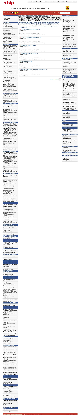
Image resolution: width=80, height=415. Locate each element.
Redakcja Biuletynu (66, 159)
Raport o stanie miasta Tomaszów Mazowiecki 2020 (68, 38)
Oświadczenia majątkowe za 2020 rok (9, 370)
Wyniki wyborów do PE (7, 378)
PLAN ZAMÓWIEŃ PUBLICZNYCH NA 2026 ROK (9, 95)
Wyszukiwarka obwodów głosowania (9, 396)
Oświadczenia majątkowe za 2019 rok (9, 374)
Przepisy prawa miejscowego (68, 63)
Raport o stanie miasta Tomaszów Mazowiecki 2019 (68, 40)
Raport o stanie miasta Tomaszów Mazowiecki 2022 (68, 33)
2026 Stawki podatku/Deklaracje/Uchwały (70, 62)
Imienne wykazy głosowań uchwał (9, 34)
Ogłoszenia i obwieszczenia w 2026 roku (10, 48)
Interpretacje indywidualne (67, 67)
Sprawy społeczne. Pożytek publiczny (9, 330)
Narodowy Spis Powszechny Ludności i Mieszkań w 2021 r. (9, 238)
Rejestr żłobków (65, 147)
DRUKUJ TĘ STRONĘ (55, 79)
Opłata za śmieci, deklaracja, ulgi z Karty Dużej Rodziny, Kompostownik (69, 70)
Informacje (5, 56)
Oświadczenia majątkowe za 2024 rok (9, 351)
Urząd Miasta (26, 15)
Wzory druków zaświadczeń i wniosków (69, 72)
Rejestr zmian (54, 1)
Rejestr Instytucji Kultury (67, 137)
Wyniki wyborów (6, 395)
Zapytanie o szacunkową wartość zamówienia (8, 295)
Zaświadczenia (65, 71)
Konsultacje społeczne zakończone (69, 125)
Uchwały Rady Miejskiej (67, 22)
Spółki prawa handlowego (67, 138)
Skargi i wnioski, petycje (7, 83)
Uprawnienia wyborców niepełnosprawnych (7, 343)
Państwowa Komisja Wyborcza (8, 390)
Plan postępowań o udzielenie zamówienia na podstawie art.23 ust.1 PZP (9, 115)
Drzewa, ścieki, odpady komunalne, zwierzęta (9, 324)
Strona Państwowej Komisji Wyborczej (9, 275)
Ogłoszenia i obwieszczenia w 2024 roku (10, 51)
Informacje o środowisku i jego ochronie (69, 131)
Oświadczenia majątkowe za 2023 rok (9, 354)
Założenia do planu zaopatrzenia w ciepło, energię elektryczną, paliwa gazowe (70, 96)
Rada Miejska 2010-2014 (7, 40)
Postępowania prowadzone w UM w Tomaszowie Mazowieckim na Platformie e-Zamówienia (10, 110)
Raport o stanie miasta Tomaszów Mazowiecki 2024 (68, 29)
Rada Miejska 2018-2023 (7, 37)
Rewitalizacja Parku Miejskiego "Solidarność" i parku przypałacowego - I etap (10, 153)
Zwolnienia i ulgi (65, 66)
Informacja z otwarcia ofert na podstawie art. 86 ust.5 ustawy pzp (10, 287)
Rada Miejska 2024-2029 (7, 25)
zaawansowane (74, 12)
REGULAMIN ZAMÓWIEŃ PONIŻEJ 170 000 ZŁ (9, 97)
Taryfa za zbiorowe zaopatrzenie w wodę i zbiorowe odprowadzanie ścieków (70, 109)
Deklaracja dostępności (71, 1)
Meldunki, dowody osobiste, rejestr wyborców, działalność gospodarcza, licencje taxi (9, 326)
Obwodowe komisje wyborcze (8, 231)
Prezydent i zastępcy (6, 23)
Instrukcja (37, 1)
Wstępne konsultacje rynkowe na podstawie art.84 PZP (8, 193)
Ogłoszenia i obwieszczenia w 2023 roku (10, 52)
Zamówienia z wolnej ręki (7, 181)
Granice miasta (5, 19)
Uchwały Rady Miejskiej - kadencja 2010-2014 (69, 42)
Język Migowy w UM (6, 80)
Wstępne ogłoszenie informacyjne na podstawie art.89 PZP (9, 186)
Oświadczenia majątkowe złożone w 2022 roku (10, 365)
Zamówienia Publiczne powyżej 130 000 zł (10, 178)
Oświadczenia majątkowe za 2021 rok (9, 367)
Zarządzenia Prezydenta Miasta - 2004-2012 (69, 24)
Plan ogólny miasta (66, 50)
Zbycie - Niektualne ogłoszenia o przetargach (26, 16)
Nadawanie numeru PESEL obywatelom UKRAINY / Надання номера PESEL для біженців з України (10, 46)
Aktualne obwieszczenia (67, 55)
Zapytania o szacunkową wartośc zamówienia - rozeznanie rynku (8, 191)
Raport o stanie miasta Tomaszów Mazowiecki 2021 (68, 36)
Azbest (64, 98)
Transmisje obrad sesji (7, 33)
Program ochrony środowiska (68, 93)
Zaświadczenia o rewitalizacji (8, 309)
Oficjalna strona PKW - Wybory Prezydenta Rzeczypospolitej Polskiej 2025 (10, 227)
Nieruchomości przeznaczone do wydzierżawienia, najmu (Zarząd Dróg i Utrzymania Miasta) (9, 78)
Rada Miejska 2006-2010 (7, 42)
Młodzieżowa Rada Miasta (7, 41)
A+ (20, 12)
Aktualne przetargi (6, 280)
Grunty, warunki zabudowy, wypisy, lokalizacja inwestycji (9, 320)
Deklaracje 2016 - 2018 (67, 65)
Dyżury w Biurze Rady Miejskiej (8, 27)
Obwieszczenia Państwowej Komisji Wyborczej (9, 256)
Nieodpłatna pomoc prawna (8, 71)
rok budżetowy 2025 (66, 113)
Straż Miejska (65, 141)
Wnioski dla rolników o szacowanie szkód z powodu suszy (10, 314)
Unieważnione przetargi (7, 283)
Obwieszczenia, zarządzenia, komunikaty (10, 379)
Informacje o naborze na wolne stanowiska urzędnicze (8, 68)
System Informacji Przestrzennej (68, 51)
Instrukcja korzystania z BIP (67, 160)
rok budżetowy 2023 (66, 116)
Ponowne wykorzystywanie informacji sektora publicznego (9, 333)
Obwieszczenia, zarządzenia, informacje (10, 386)
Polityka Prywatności (66, 158)
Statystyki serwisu (7, 414)
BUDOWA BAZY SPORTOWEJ (8, 108)
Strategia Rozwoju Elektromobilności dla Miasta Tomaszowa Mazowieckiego (69, 84)
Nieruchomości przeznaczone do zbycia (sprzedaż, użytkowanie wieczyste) (10, 73)
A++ (23, 12)
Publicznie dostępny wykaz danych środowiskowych (69, 130)
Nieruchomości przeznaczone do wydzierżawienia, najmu (8, 75)
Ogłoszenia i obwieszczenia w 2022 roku (10, 54)
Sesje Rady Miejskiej (6, 30)
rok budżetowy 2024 (66, 114)
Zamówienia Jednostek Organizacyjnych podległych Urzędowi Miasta (10, 290)
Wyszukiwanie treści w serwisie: (53, 12)
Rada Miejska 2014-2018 (7, 38)
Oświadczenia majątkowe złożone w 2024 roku (10, 353)
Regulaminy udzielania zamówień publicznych (8, 117)
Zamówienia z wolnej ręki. (7, 301)
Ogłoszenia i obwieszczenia (7, 55)
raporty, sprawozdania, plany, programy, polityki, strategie (69, 27)
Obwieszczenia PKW (6, 230)
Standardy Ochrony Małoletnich (8, 65)
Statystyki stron (61, 1)
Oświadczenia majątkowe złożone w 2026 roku (10, 347)
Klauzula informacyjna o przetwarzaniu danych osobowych (9, 358)
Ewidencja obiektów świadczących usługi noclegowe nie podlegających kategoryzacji (10, 311)
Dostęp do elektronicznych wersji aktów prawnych (69, 47)
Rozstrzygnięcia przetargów (7, 282)
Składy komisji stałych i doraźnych (9, 29)
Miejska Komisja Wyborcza (7, 392)
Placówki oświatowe (66, 135)
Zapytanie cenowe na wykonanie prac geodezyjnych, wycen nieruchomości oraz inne (10, 101)
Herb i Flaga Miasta (6, 18)
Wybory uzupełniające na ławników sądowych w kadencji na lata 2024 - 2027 (10, 253)
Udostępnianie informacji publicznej (9, 335)
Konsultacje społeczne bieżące (68, 124)
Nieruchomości (5, 322)
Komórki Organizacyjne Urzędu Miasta (9, 62)
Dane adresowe (5, 58)
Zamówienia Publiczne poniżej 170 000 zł (10, 99)
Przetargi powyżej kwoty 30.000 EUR (9, 305)
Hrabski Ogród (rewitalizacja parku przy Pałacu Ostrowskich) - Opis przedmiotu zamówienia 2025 (9, 106)
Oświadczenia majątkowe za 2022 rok (9, 356)
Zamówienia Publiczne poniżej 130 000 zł (10, 112)
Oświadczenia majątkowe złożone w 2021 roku (10, 369)
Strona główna (31, 1)
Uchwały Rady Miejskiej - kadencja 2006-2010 (69, 45)
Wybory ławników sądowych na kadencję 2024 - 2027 (10, 250)
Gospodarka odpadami (67, 94)
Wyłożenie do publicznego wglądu (68, 54)
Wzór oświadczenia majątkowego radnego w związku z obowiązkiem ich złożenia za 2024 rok (9, 360)
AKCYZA (64, 74)
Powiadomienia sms (66, 59)
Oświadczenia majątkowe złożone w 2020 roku (10, 373)
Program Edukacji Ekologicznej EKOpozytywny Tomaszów (68, 81)
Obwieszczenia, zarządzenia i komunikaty (10, 400)
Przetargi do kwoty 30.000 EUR (8, 304)
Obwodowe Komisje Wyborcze (8, 274)
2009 (64, 133)
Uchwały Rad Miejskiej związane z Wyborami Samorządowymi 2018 (9, 338)
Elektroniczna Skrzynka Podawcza (9, 331)
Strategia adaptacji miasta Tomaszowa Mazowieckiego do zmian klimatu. (69, 86)
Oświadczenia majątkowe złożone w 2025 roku (10, 349)
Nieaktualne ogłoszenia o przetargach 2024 (42, 16)
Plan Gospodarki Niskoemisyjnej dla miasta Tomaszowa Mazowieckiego (69, 88)
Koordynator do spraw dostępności (9, 63)
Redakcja (49, 1)
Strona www (43, 1)
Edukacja (4, 318)
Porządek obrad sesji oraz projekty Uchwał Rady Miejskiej (68, 21)
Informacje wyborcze (6, 229)
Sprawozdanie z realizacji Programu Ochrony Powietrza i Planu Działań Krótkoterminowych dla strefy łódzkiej (69, 91)
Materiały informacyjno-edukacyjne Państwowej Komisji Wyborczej (9, 234)
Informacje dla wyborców (7, 382)
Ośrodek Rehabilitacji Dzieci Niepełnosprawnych (67, 143)
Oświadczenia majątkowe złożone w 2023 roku (10, 363)
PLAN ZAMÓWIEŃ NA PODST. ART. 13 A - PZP (10, 300)
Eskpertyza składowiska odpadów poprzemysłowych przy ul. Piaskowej (69, 107)
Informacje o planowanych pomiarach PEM (69, 79)
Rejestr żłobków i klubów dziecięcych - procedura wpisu (69, 151)
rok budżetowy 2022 (66, 117)
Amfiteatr (64, 121)
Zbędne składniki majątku (7, 81)
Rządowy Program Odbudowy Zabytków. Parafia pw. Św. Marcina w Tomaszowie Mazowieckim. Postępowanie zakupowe (10, 124)
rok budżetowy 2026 (66, 112)
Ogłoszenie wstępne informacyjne (9, 279)
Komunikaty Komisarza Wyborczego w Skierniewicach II (9, 388)
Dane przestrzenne (66, 52)
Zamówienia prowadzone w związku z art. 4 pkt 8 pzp (10, 285)
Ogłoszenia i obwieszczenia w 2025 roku (10, 50)
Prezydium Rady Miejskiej (7, 26)
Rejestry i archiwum (6, 70)
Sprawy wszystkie (6, 317)
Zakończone (65, 56)
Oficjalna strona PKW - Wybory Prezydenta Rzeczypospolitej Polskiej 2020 (10, 243)
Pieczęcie (4, 16)
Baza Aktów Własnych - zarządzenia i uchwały (69, 17)
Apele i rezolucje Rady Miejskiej (68, 19)
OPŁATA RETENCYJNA (67, 99)
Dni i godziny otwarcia (7, 59)
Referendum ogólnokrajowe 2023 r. (9, 409)
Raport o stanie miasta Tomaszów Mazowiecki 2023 (68, 31)
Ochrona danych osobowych (8, 66)
